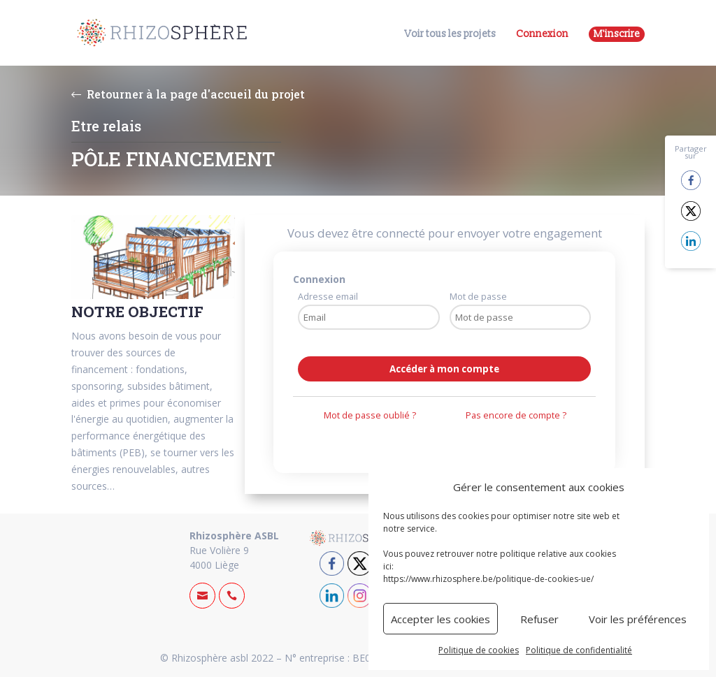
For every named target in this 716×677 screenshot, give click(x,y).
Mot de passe (478, 297)
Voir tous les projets (450, 34)
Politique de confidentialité (579, 650)
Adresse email (328, 297)
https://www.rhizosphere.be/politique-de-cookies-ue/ (488, 579)
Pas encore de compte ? (516, 415)
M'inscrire (617, 34)
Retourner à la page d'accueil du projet (188, 94)
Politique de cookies (478, 650)
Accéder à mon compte (444, 369)
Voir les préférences (638, 619)
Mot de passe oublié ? (370, 415)
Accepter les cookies (440, 619)
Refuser (539, 619)
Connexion (542, 34)
